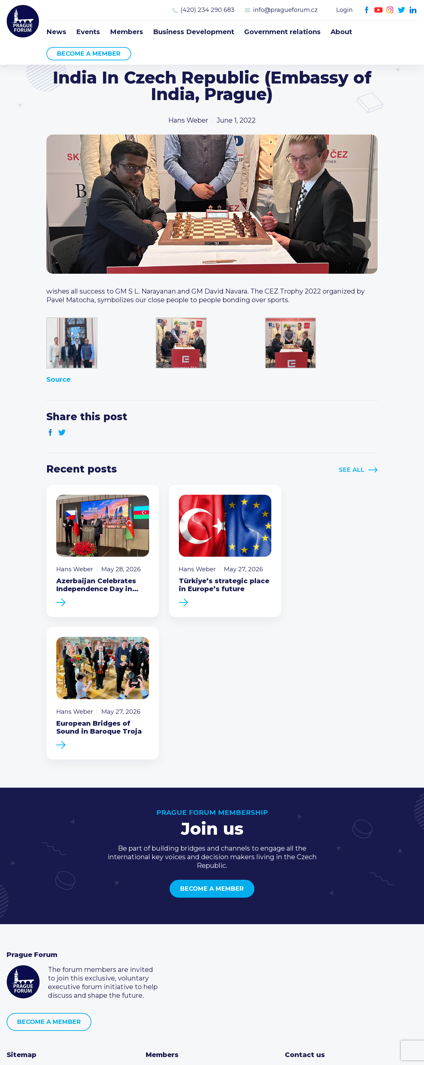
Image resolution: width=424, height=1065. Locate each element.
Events (88, 32)
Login (344, 10)
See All (351, 470)
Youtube (378, 10)
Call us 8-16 (302, 931)
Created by (212, 1052)
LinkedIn (413, 10)
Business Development (193, 32)
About (341, 32)
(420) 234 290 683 (208, 10)
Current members (175, 931)
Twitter (402, 10)
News (56, 32)
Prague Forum (23, 21)
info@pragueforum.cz (285, 10)
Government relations (282, 32)
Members (126, 32)
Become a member (89, 53)
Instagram (390, 10)
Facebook (367, 10)
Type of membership (180, 942)
